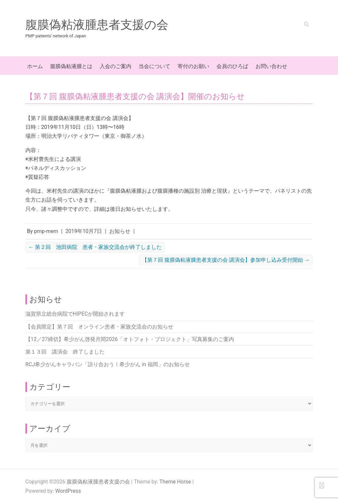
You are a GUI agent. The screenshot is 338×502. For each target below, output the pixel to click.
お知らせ (119, 231)
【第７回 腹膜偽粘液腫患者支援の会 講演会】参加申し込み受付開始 (226, 260)
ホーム (35, 66)
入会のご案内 (115, 66)
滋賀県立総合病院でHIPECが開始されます (75, 314)
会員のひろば (232, 66)
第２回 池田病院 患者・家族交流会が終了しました (95, 247)
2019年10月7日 (83, 231)
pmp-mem (46, 231)
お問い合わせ (271, 66)
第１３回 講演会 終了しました (65, 352)
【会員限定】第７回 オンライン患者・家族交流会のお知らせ (99, 327)
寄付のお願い (193, 66)
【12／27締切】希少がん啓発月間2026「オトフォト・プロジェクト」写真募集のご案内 (129, 339)
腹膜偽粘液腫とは (71, 66)
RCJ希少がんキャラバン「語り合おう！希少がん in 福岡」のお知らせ (107, 364)
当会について (154, 66)
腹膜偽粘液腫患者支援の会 (96, 24)
